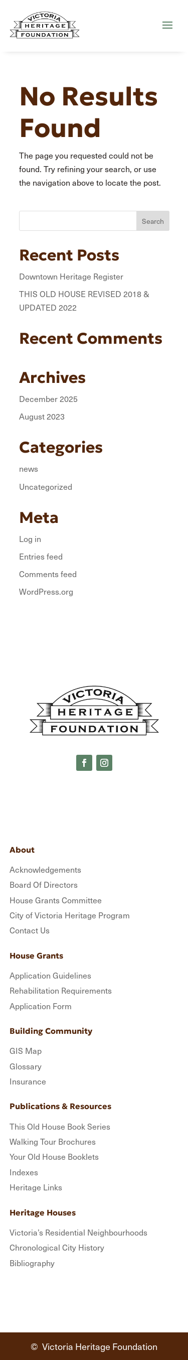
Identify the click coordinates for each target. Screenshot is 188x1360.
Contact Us (30, 929)
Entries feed (41, 556)
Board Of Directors (44, 884)
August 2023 (42, 416)
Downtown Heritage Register (71, 276)
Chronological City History (57, 1247)
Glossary (26, 1065)
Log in (30, 538)
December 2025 (48, 398)
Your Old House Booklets (54, 1156)
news (28, 468)
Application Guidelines (50, 975)
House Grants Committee (56, 899)
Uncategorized (45, 486)
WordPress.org (46, 591)
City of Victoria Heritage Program (70, 914)
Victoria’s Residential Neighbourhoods (78, 1232)
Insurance (28, 1080)
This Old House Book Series (60, 1126)
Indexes (24, 1171)
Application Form (41, 1005)
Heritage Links (36, 1186)
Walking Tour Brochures (53, 1141)
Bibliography (32, 1262)
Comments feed (48, 574)
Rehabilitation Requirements (61, 990)
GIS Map (26, 1050)
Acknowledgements (45, 869)
